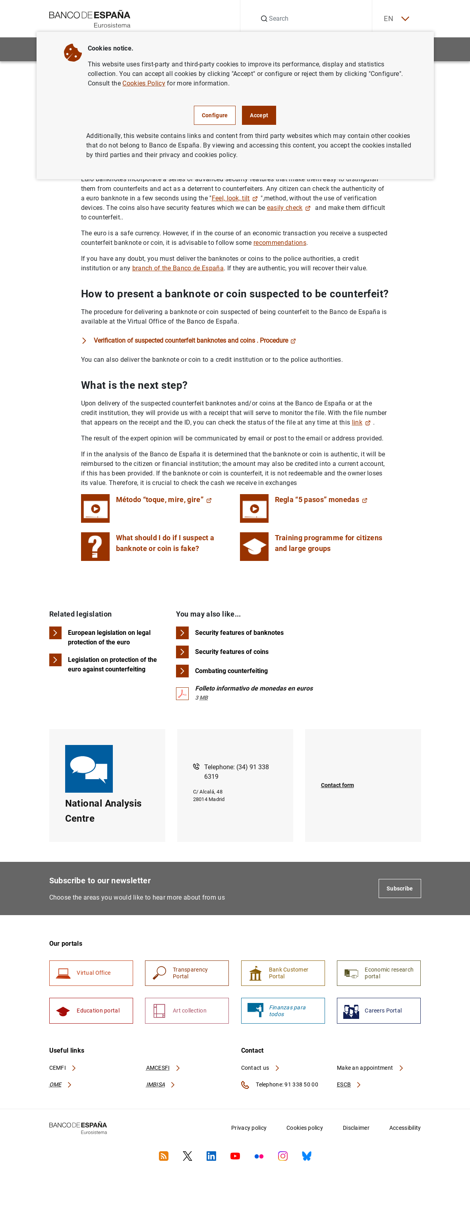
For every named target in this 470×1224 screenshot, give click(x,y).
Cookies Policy (143, 83)
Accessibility (405, 1128)
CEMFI (63, 1068)
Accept (259, 115)
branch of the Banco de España (178, 268)
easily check (289, 207)
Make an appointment (370, 1068)
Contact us (260, 1068)
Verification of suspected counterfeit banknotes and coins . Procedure (195, 340)
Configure (215, 115)
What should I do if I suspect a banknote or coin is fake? (165, 543)
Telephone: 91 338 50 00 (279, 1086)
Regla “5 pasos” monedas (321, 499)
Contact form (337, 785)
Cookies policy (304, 1128)
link (361, 422)
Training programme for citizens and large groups (329, 543)
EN (395, 18)
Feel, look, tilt (235, 198)
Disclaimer (356, 1128)
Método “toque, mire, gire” (164, 499)
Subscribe (400, 888)
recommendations (279, 242)
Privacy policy (249, 1128)
